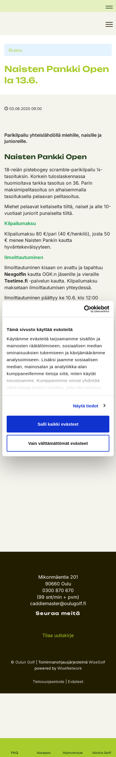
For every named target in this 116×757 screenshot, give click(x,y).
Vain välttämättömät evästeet (58, 442)
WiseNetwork (69, 668)
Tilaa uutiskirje (58, 635)
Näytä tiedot (85, 405)
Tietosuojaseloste (48, 681)
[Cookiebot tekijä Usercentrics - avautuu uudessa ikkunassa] (84, 309)
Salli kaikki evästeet (58, 424)
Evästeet (75, 681)
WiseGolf (97, 662)
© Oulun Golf (23, 662)
